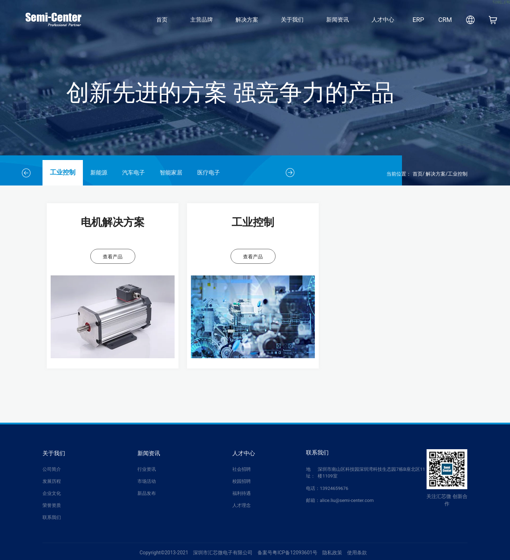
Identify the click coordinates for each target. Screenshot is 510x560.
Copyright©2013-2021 (164, 552)
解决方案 (247, 19)
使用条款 (357, 552)
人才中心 (383, 19)
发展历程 (51, 481)
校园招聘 (241, 481)
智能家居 (171, 173)
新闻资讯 (337, 19)
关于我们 (292, 19)
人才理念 (241, 505)
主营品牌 (201, 19)
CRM (445, 19)
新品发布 (146, 493)
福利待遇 (241, 493)
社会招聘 (241, 469)
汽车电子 (133, 173)
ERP (418, 19)
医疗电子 (208, 173)
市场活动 (146, 481)
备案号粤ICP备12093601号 (287, 552)
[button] (26, 172)
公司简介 (51, 469)
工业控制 (62, 172)
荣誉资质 (51, 505)
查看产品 (113, 256)
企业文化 (51, 493)
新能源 (98, 173)
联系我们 (51, 517)
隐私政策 (332, 552)
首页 (162, 19)
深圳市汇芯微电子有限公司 (223, 552)
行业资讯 (146, 469)
